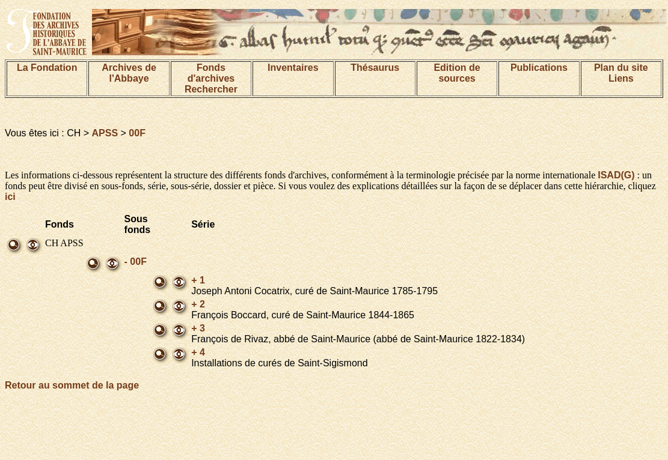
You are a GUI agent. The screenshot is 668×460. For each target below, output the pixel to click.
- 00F (135, 261)
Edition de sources (457, 72)
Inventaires (293, 67)
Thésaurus (375, 67)
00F (137, 133)
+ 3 (198, 328)
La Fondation (47, 67)
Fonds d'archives (211, 72)
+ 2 (198, 304)
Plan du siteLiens (621, 72)
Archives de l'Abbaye (129, 72)
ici (10, 197)
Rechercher (211, 89)
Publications (539, 67)
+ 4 (198, 352)
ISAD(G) (616, 175)
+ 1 (198, 280)
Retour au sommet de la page (72, 385)
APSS (105, 133)
